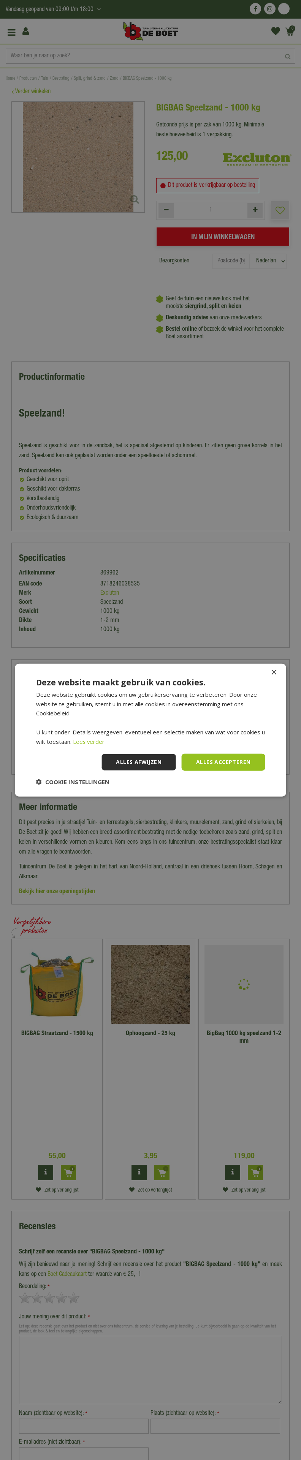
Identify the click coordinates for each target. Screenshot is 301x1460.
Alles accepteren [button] (223, 762)
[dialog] (150, 730)
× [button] (273, 672)
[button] (72, 781)
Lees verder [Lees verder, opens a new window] (89, 741)
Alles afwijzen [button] (139, 762)
